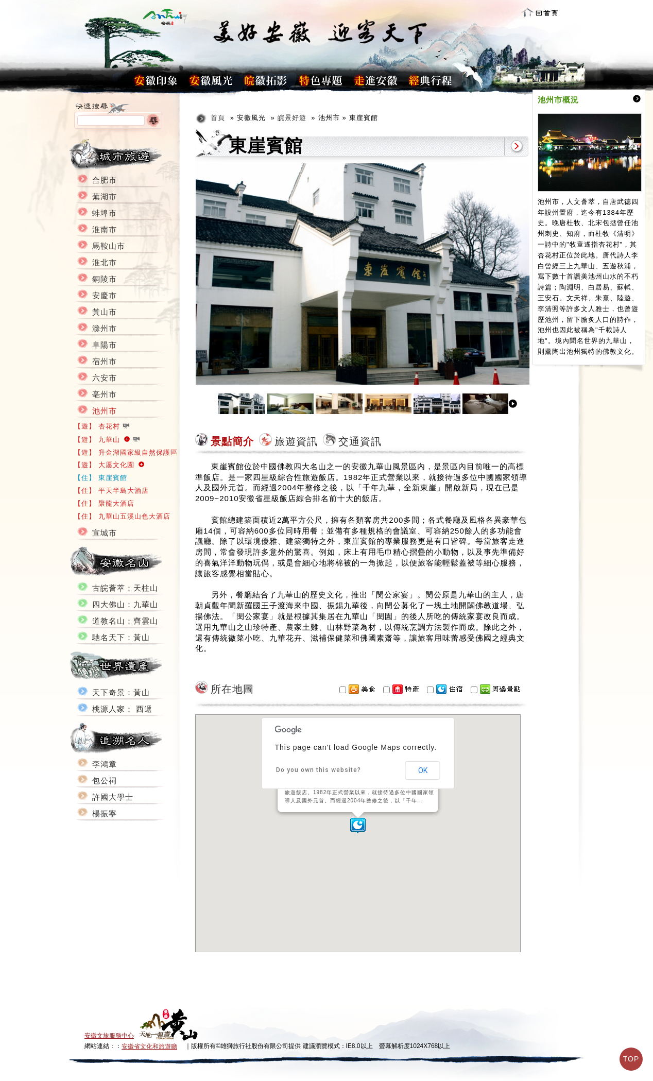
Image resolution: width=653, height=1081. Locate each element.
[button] (358, 825)
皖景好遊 (292, 118)
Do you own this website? (318, 770)
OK (422, 770)
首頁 (218, 118)
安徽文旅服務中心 (109, 1035)
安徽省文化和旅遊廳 (149, 1046)
